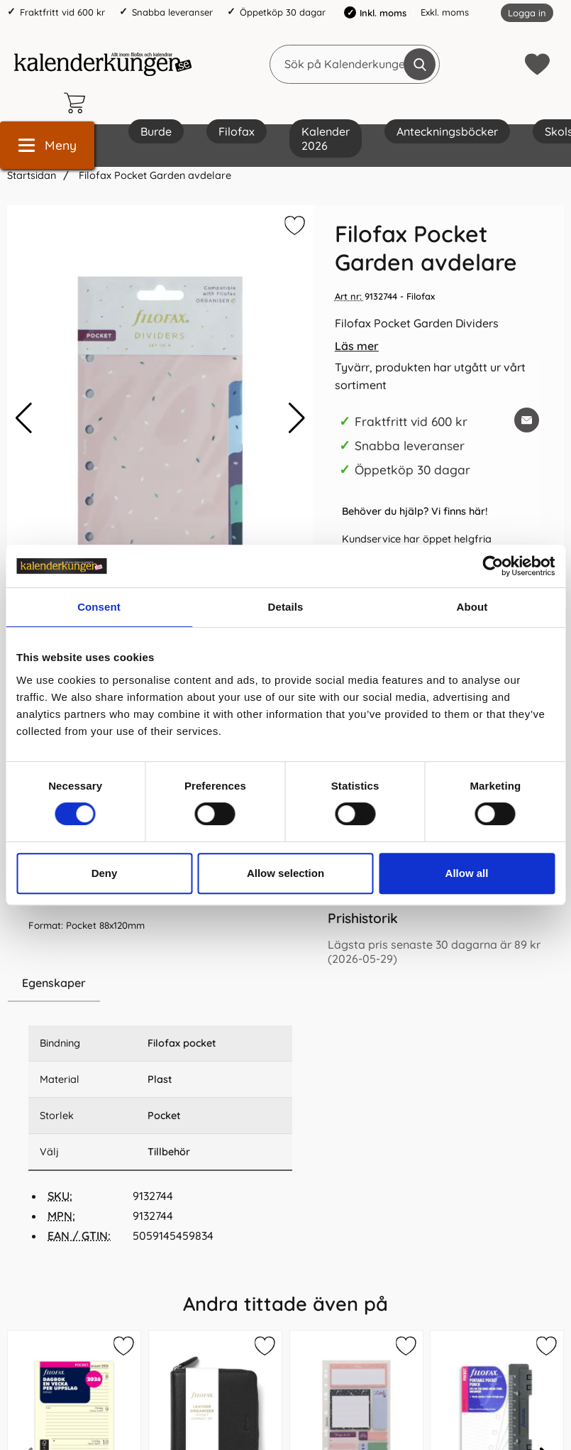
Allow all (467, 873)
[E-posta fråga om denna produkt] (526, 420)
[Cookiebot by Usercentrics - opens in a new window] (493, 566)
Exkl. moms (445, 12)
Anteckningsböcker (447, 131)
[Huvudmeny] (47, 145)
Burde (156, 131)
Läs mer (357, 346)
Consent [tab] (99, 607)
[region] (160, 983)
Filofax (236, 131)
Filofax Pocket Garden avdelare (153, 175)
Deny (105, 873)
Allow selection (285, 873)
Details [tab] (286, 607)
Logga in (527, 12)
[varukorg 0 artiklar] (78, 103)
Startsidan (31, 175)
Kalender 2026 (325, 138)
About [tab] (472, 607)
